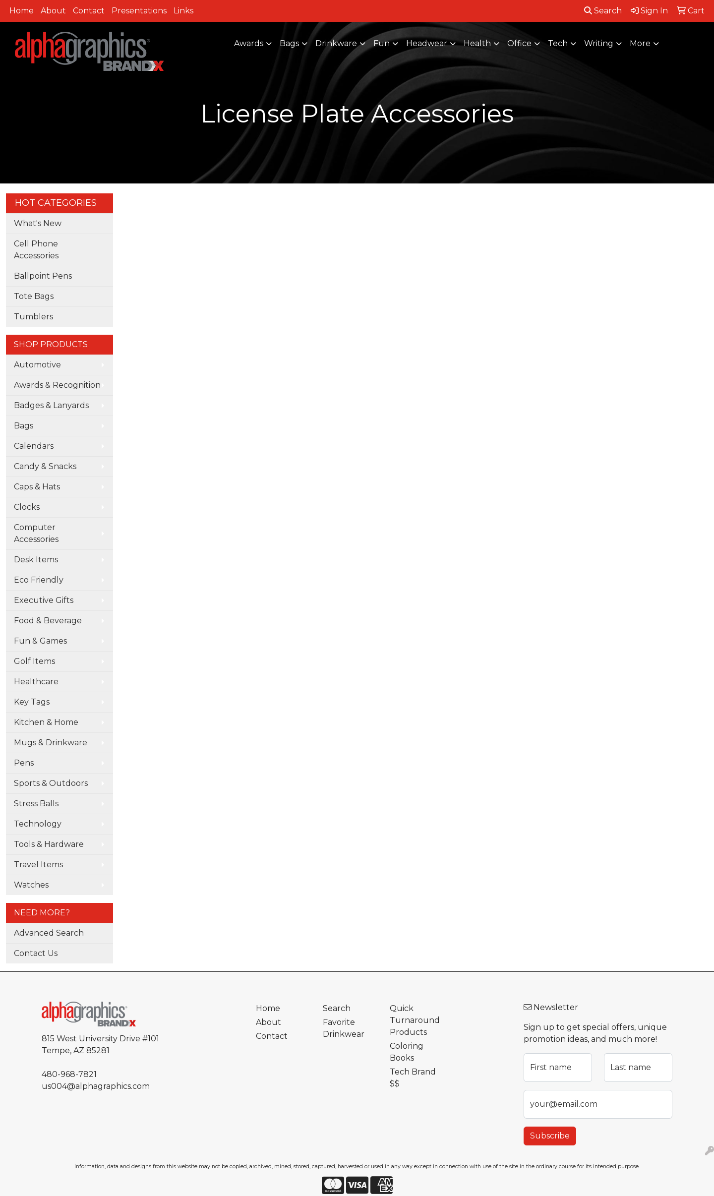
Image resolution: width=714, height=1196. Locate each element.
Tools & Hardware (49, 844)
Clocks (27, 507)
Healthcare (36, 681)
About (53, 10)
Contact (89, 10)
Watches (31, 885)
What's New (37, 223)
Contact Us (36, 953)
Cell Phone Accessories (36, 249)
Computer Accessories (36, 533)
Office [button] (519, 43)
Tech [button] (558, 43)
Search (603, 10)
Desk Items (36, 559)
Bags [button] (289, 43)
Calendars (34, 446)
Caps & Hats (37, 486)
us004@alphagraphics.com (96, 1086)
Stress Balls (36, 803)
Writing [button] (598, 43)
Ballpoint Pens (43, 276)
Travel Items (38, 864)
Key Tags (32, 702)
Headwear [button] (426, 43)
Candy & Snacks (45, 466)
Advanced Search (49, 933)
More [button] (640, 43)
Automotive (37, 364)
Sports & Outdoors (51, 783)
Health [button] (477, 43)
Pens (24, 763)
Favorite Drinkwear (343, 1028)
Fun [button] (381, 43)
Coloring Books (406, 1052)
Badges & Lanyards (51, 405)
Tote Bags (34, 296)
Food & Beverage (48, 620)
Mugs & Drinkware (50, 742)
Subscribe (550, 1135)
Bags (23, 425)
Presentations (139, 10)
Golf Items (34, 661)
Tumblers (33, 316)
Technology (37, 824)
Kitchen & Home (46, 722)
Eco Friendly (38, 580)
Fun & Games (40, 641)
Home (21, 10)
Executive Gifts (43, 600)
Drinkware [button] (336, 43)
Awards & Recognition (57, 385)
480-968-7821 (69, 1074)
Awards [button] (248, 43)
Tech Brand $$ (413, 1077)
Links (183, 10)
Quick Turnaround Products (415, 1020)
